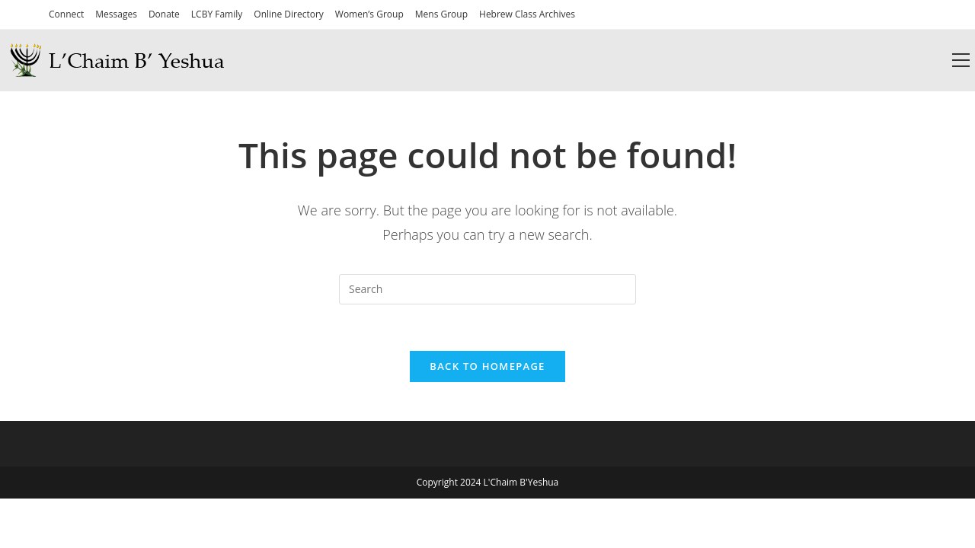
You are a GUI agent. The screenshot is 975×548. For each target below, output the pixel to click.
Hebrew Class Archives (527, 14)
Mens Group (441, 14)
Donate (164, 14)
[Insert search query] (487, 289)
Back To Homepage (487, 366)
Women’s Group (369, 14)
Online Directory (289, 14)
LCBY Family (216, 14)
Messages (116, 14)
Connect (66, 14)
